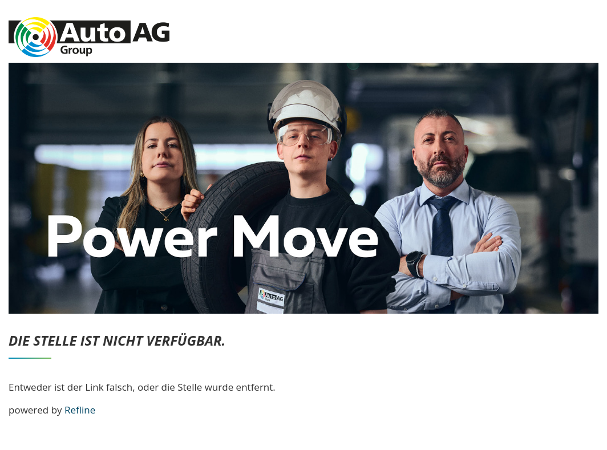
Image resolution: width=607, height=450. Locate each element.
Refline (79, 409)
